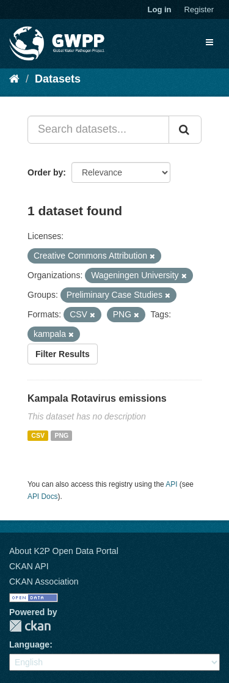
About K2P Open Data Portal (63, 551)
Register (199, 9)
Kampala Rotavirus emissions (97, 398)
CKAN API (29, 566)
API (171, 484)
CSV (38, 435)
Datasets (58, 79)
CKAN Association (44, 581)
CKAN (30, 625)
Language (29, 644)
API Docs (42, 496)
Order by (45, 172)
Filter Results (62, 354)
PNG (61, 435)
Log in (160, 9)
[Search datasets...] (98, 130)
